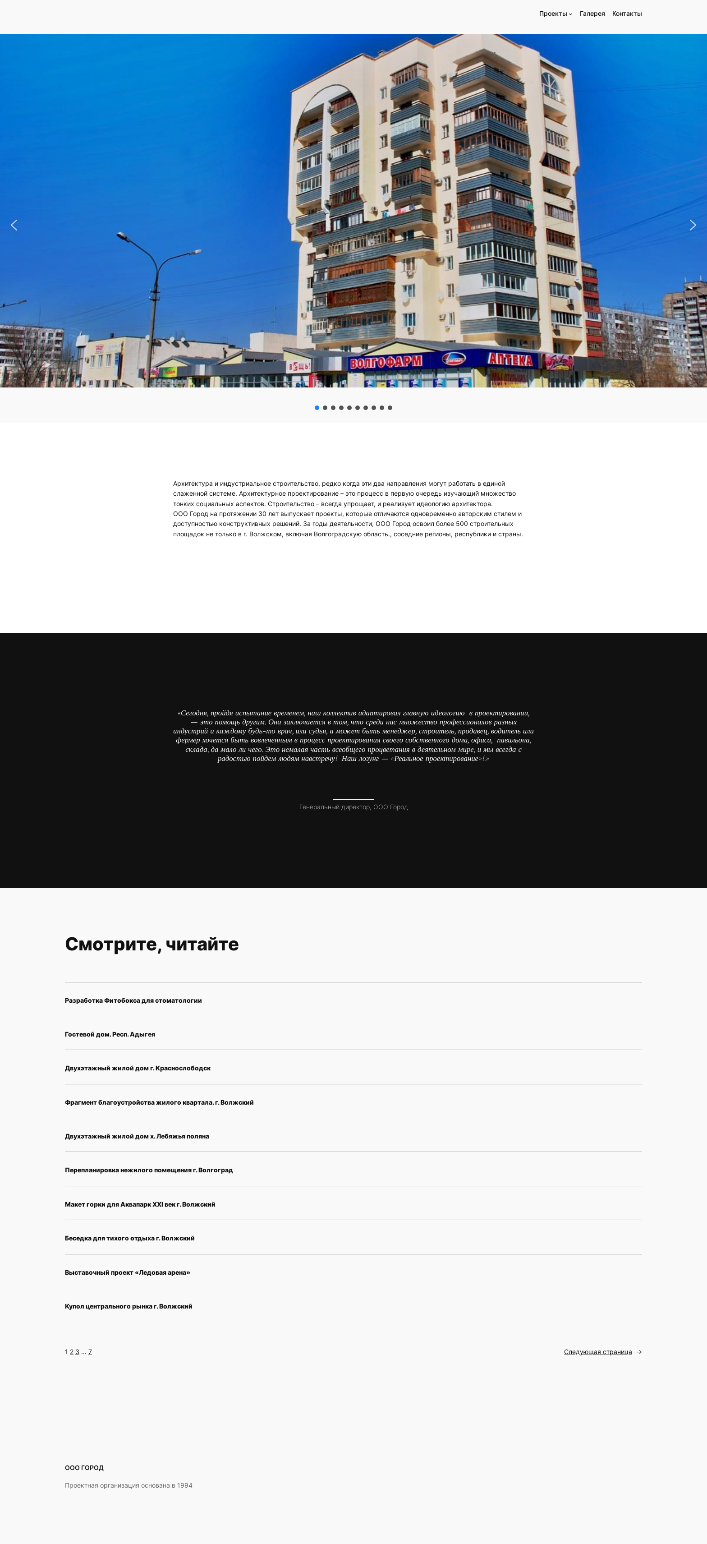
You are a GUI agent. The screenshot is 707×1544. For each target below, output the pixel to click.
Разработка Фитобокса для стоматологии (133, 1000)
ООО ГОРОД (84, 1467)
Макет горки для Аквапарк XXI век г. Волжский (140, 1204)
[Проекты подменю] (571, 14)
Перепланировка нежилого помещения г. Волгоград (149, 1170)
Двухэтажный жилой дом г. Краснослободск (138, 1068)
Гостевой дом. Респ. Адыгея (110, 1034)
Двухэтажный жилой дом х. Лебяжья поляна (137, 1136)
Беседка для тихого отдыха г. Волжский (130, 1238)
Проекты (553, 13)
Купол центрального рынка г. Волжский (129, 1306)
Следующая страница (603, 1351)
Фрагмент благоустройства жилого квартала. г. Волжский (159, 1102)
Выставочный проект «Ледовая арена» (127, 1272)
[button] (14, 225)
